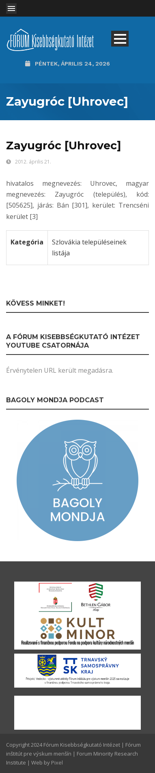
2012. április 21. (33, 161)
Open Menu (11, 8)
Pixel (57, 762)
